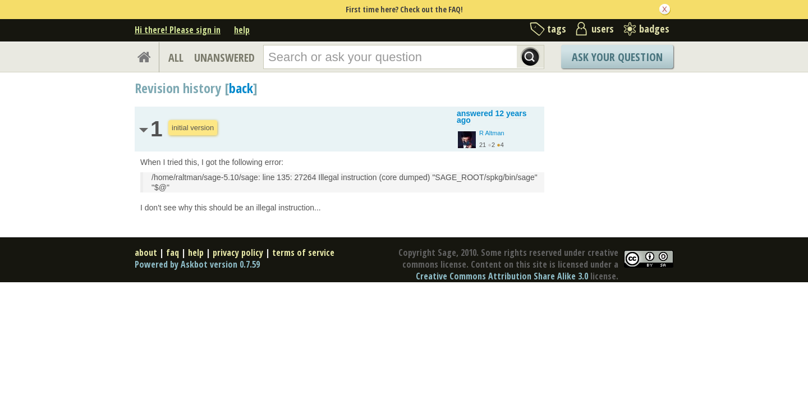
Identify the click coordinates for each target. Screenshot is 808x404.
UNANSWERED (224, 57)
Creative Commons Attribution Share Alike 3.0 (502, 276)
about (146, 252)
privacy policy (238, 252)
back (241, 88)
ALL (175, 57)
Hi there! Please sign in (178, 30)
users (602, 28)
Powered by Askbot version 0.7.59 (197, 264)
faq (172, 252)
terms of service (303, 252)
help (242, 30)
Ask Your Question (617, 57)
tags (556, 28)
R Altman (491, 133)
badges (654, 28)
